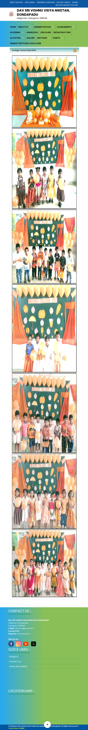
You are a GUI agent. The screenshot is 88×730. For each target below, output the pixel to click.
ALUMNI (75, 2)
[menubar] (44, 35)
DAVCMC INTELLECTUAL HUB (67, 5)
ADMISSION (32, 32)
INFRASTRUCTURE (62, 32)
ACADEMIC (15, 32)
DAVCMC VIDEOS (63, 2)
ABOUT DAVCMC (16, 2)
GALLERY (31, 38)
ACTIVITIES (15, 38)
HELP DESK (42, 38)
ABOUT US (23, 27)
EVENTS (56, 38)
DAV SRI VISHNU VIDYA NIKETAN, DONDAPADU (43, 12)
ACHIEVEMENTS (64, 27)
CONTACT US (15, 661)
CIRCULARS (45, 32)
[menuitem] (13, 27)
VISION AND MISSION (18, 666)
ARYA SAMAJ (30, 2)
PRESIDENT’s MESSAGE (46, 2)
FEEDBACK (13, 656)
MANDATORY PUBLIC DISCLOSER (25, 43)
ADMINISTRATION (42, 27)
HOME (13, 27)
